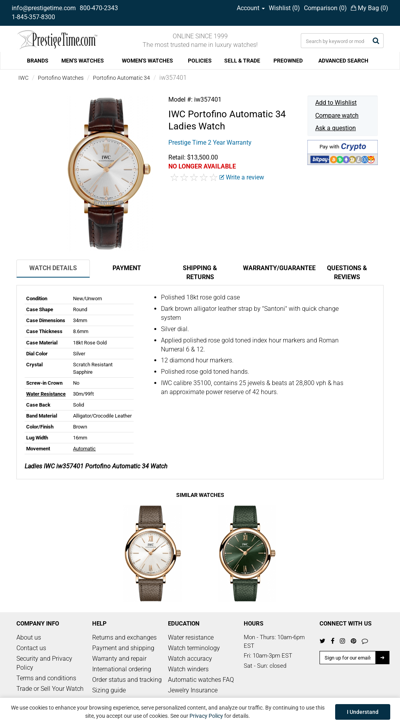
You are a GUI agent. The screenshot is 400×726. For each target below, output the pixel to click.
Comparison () (325, 8)
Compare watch (337, 115)
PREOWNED (288, 60)
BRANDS (37, 60)
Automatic (84, 449)
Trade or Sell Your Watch (50, 688)
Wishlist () (284, 8)
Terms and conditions (46, 678)
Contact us (31, 648)
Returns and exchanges (124, 637)
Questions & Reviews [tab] (347, 272)
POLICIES (200, 60)
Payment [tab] (126, 268)
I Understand (363, 712)
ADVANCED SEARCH (343, 60)
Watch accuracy (190, 658)
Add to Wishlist (336, 102)
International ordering (121, 669)
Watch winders (188, 669)
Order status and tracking (127, 679)
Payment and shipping (123, 648)
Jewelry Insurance (193, 690)
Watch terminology (194, 648)
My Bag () (369, 8)
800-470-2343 (99, 8)
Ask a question (335, 128)
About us (28, 637)
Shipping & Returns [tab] (200, 272)
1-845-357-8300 (33, 17)
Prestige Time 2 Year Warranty (210, 142)
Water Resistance (46, 394)
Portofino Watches (61, 78)
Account (251, 8)
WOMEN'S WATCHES (147, 60)
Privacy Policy (206, 716)
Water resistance (191, 637)
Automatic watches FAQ (201, 679)
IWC (23, 78)
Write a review (242, 177)
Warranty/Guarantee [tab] (276, 268)
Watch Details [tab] (53, 268)
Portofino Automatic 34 (121, 78)
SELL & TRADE (242, 60)
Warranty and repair (119, 658)
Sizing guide (109, 690)
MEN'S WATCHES (82, 60)
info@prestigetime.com (44, 8)
